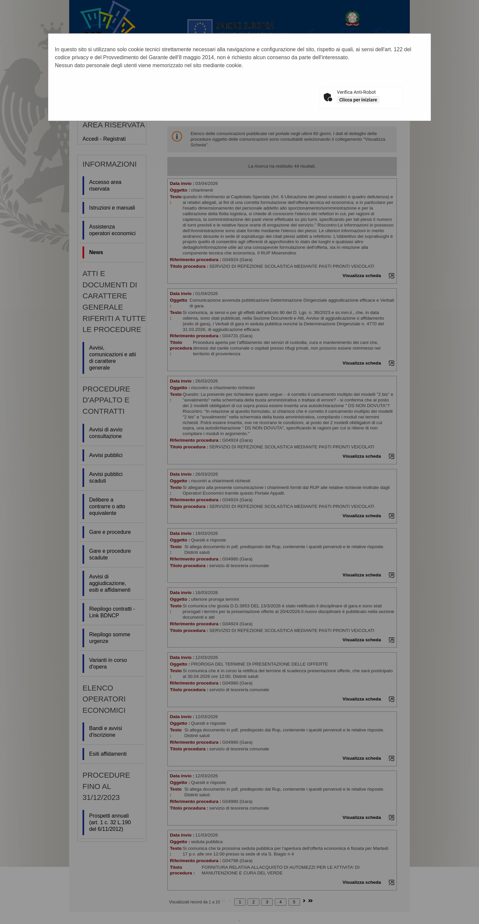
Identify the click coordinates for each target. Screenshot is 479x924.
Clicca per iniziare (358, 99)
